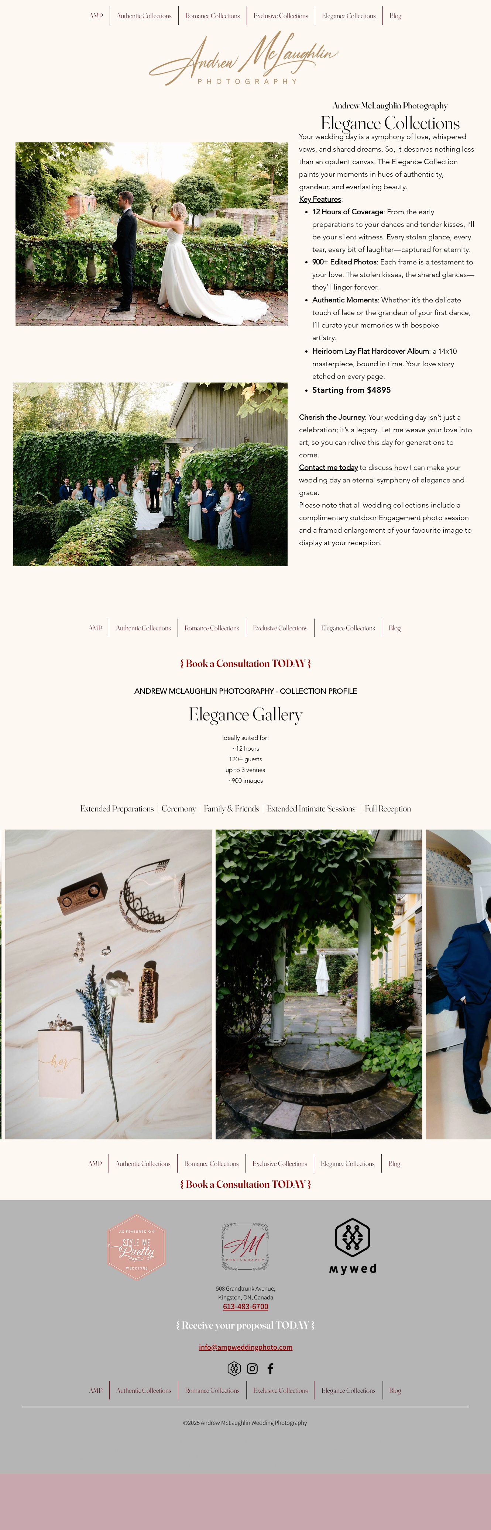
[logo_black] (234, 1368)
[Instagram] (252, 1368)
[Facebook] (270, 1368)
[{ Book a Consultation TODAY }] (245, 663)
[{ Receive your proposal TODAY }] (245, 1325)
